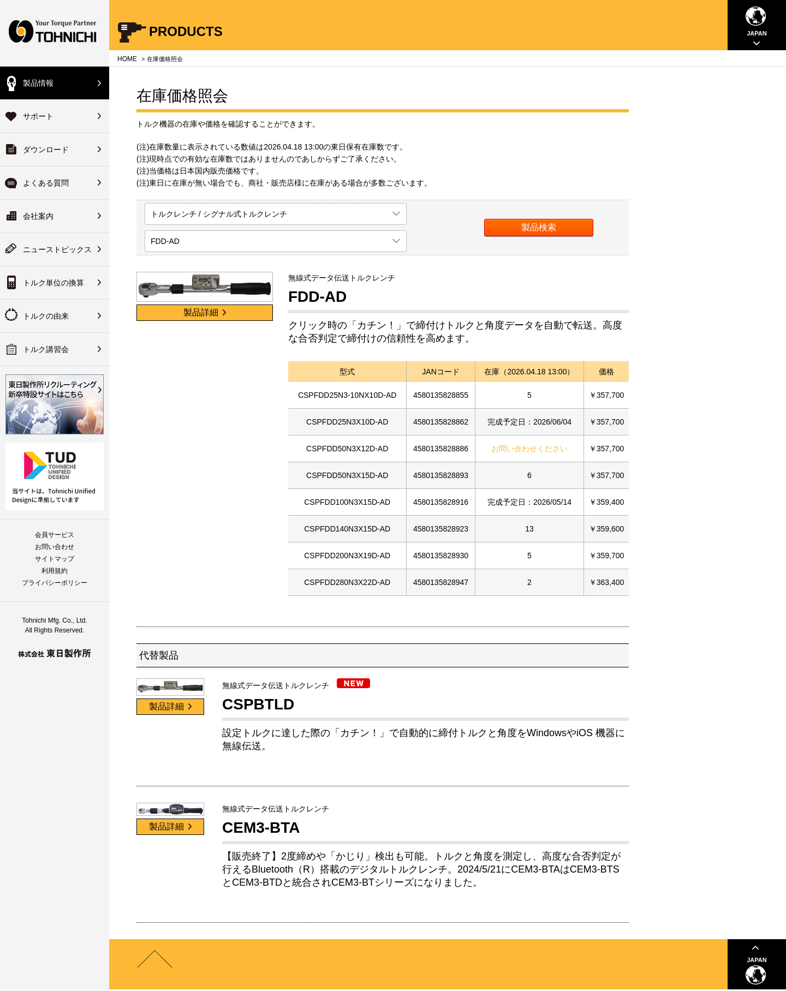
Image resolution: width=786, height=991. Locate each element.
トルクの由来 (46, 316)
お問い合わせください (529, 448)
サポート (38, 116)
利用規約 (54, 571)
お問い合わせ (54, 547)
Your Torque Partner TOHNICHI (54, 33)
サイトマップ (54, 559)
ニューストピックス (57, 249)
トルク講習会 (46, 349)
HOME (127, 59)
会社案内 (38, 216)
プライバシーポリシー (54, 583)
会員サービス (54, 535)
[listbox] (276, 214)
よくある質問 (46, 182)
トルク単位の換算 (53, 282)
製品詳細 (204, 312)
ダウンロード (46, 149)
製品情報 (38, 83)
